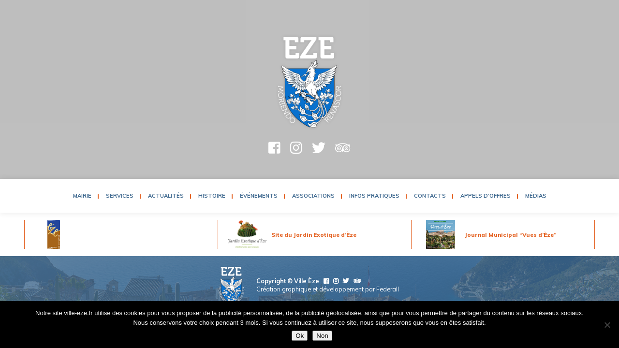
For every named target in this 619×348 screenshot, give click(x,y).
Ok (299, 335)
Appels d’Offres (485, 195)
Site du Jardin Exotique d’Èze (313, 234)
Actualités (166, 195)
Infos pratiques (374, 195)
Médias (535, 195)
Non (322, 335)
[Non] (607, 325)
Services (119, 195)
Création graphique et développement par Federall (327, 289)
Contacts (430, 195)
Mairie (82, 195)
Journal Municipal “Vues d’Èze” (511, 234)
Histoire (211, 195)
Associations (313, 195)
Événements (259, 195)
